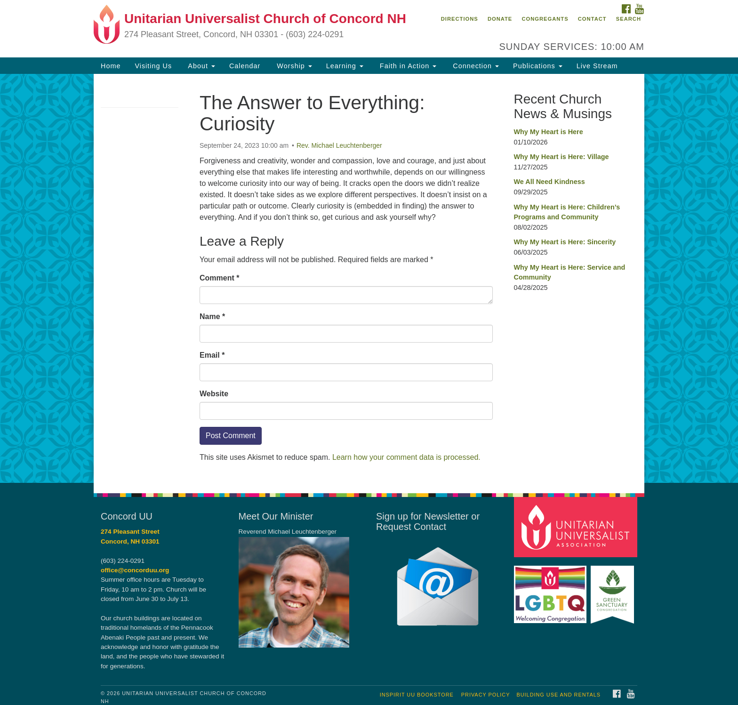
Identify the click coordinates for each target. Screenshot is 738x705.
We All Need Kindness (549, 181)
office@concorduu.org (135, 570)
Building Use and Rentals (558, 694)
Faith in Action (406, 66)
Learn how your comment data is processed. (406, 457)
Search (628, 19)
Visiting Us (153, 66)
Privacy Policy (485, 694)
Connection (474, 66)
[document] (369, 278)
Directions (459, 19)
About (200, 66)
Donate (500, 19)
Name (212, 316)
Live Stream (597, 66)
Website (214, 394)
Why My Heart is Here (548, 132)
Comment (219, 278)
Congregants (544, 19)
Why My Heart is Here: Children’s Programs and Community (567, 212)
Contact (592, 19)
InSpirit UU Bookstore (417, 694)
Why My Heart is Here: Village (561, 156)
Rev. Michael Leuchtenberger (339, 145)
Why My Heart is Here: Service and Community (570, 272)
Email (212, 355)
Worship (293, 66)
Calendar (244, 66)
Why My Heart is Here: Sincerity (565, 242)
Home (110, 66)
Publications (537, 66)
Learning (344, 66)
